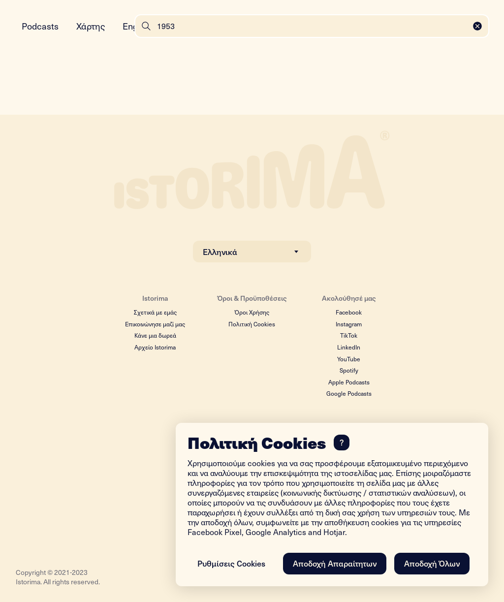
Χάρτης (90, 26)
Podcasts (40, 26)
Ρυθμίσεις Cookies (231, 563)
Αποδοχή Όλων (432, 563)
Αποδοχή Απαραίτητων (335, 563)
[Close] (477, 26)
